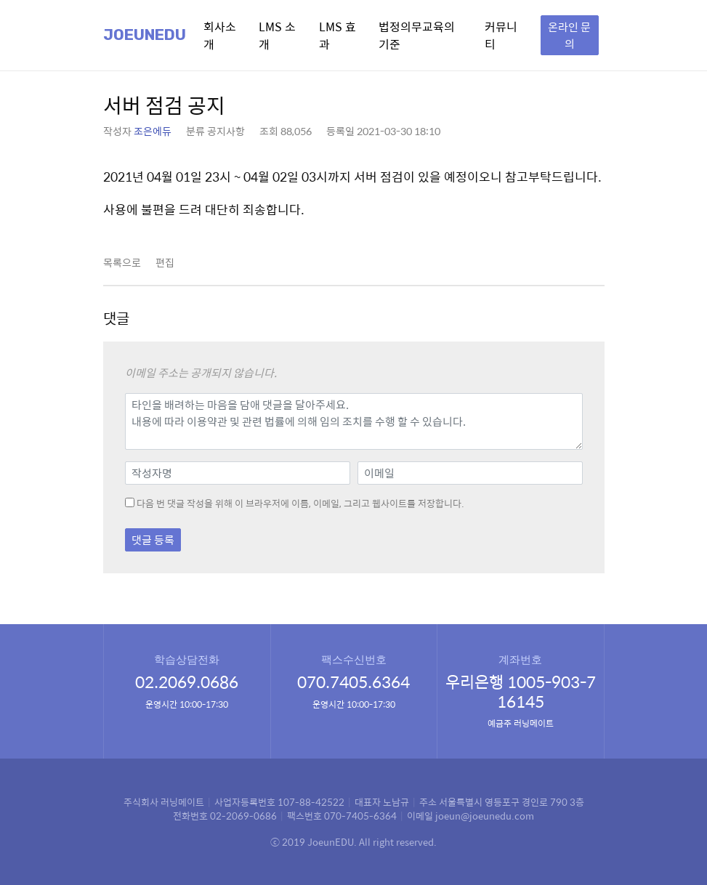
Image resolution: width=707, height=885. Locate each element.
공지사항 (226, 131)
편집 (164, 262)
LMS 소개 (277, 35)
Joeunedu (144, 35)
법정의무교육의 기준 (417, 35)
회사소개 (219, 35)
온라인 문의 (569, 35)
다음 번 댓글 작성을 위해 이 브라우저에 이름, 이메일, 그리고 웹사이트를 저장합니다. (300, 503)
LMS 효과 (337, 35)
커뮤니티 (501, 35)
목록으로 (122, 262)
